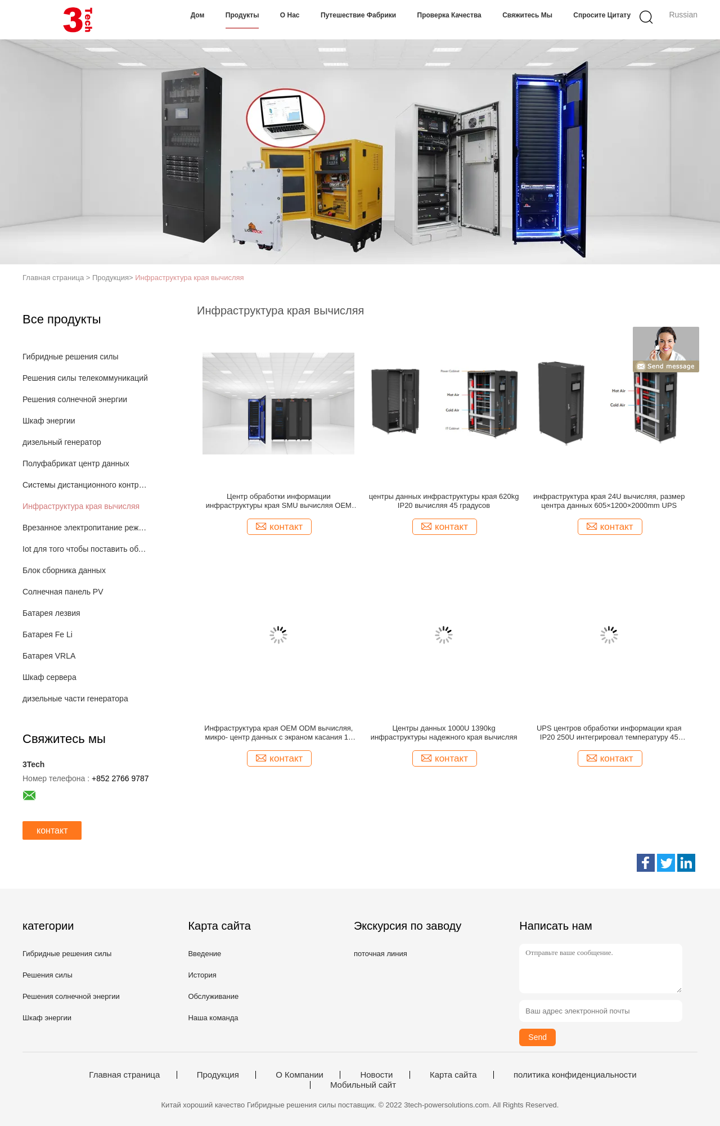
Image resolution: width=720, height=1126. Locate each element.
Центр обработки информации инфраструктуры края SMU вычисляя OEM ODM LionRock (279, 501)
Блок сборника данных (64, 570)
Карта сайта (453, 1075)
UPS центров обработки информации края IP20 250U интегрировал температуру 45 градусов (609, 733)
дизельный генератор (61, 442)
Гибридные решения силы (70, 356)
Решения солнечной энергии (74, 399)
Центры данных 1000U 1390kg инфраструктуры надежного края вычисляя (444, 732)
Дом (198, 15)
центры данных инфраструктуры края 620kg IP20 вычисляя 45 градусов (444, 501)
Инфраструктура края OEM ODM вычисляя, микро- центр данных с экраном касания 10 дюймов (278, 733)
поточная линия (380, 953)
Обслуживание (213, 996)
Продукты (242, 15)
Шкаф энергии (48, 420)
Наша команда (213, 1018)
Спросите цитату (602, 15)
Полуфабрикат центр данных (75, 463)
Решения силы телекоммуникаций (85, 377)
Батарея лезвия (51, 613)
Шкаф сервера (49, 677)
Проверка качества (449, 15)
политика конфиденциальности (575, 1075)
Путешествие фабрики (358, 15)
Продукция (218, 1075)
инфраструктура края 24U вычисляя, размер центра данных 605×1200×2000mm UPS (609, 501)
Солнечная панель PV (63, 591)
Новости (376, 1075)
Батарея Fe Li (47, 634)
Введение (204, 953)
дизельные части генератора (75, 698)
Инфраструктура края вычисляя (189, 277)
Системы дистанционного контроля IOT (86, 484)
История (202, 975)
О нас (290, 15)
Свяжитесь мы (527, 15)
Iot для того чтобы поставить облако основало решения (86, 548)
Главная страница (124, 1075)
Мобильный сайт (363, 1085)
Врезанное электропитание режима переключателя (86, 527)
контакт (52, 830)
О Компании (299, 1075)
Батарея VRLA (48, 655)
